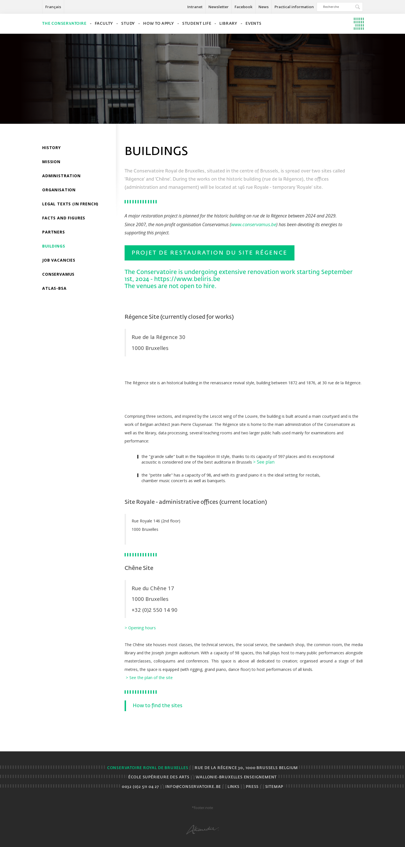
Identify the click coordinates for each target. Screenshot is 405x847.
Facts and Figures (63, 218)
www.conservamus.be (253, 224)
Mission (51, 161)
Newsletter (218, 6)
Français (53, 6)
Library (228, 24)
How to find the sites (157, 705)
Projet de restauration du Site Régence (209, 253)
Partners (53, 232)
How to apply (158, 24)
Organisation (59, 189)
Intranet (194, 6)
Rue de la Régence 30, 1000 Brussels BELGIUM (246, 768)
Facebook (244, 6)
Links (234, 787)
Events (254, 24)
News (263, 6)
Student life (197, 24)
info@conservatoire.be (193, 787)
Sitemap (274, 787)
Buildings (53, 246)
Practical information (294, 6)
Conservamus (58, 274)
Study (128, 24)
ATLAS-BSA (54, 288)
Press (252, 787)
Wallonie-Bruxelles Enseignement (236, 777)
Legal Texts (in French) (70, 203)
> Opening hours (140, 627)
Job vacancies (58, 260)
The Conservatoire (64, 24)
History (51, 147)
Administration (61, 175)
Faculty (104, 24)
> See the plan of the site (149, 677)
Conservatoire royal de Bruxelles (147, 768)
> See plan (263, 462)
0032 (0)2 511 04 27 (140, 787)
